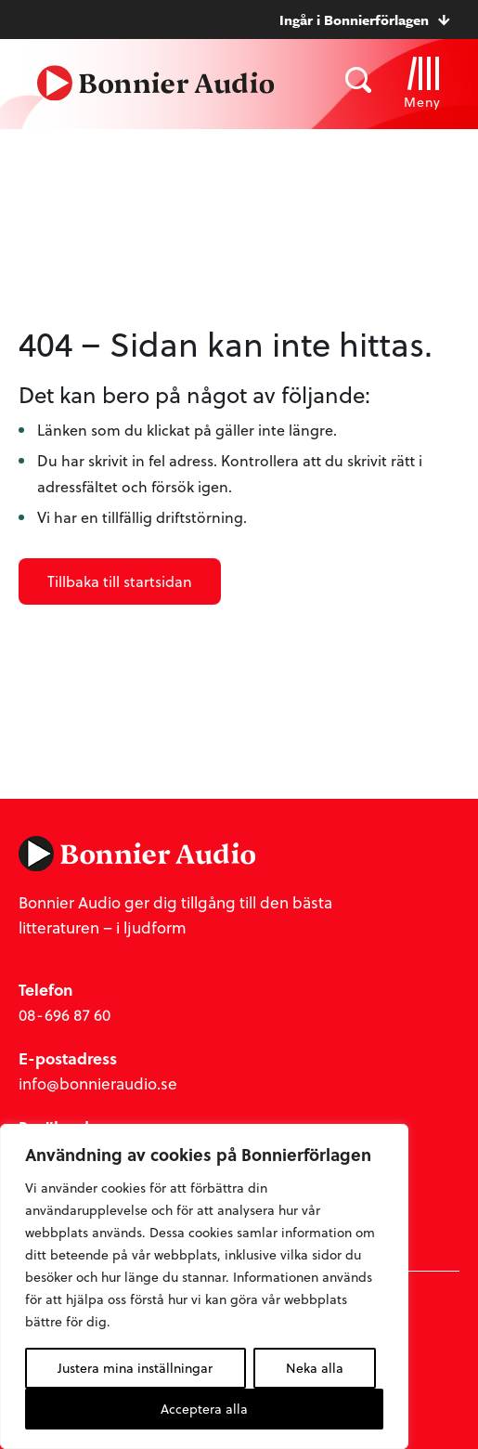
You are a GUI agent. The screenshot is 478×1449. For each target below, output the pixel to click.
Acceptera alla (204, 1408)
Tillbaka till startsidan (119, 581)
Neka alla (314, 1367)
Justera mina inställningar (135, 1367)
